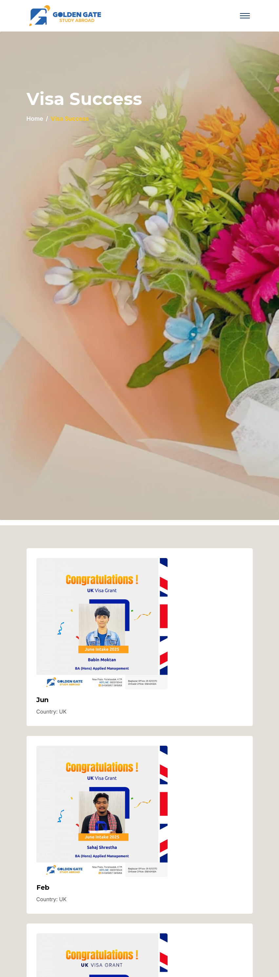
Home (35, 118)
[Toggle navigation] (245, 15)
